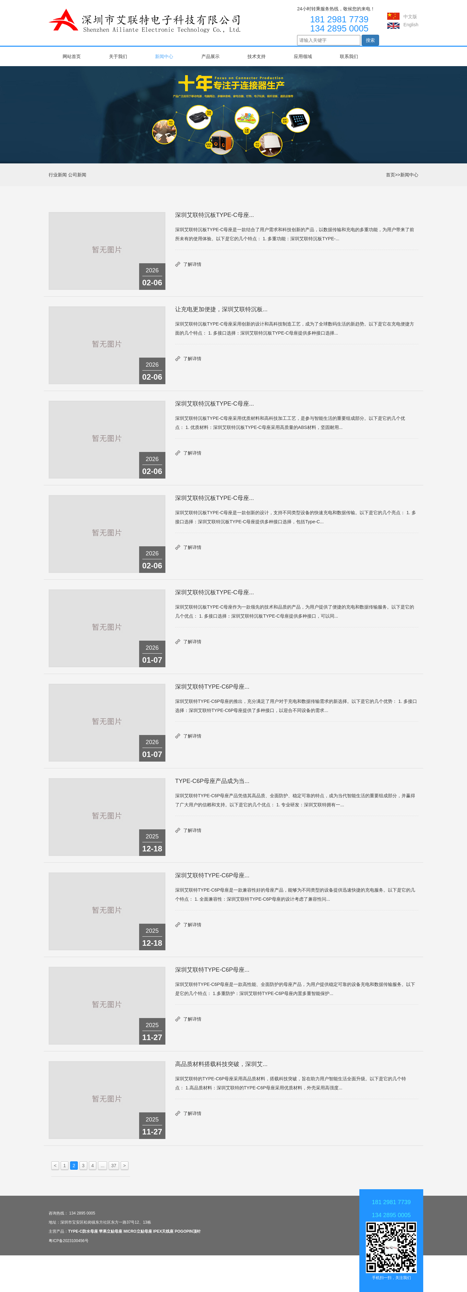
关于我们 (118, 56)
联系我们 (349, 56)
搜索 (370, 40)
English (410, 24)
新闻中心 (164, 56)
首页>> (393, 174)
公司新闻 (77, 174)
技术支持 (256, 56)
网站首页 (72, 56)
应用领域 (303, 56)
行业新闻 (58, 174)
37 (113, 1165)
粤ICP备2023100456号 (69, 1241)
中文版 (410, 16)
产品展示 (210, 56)
